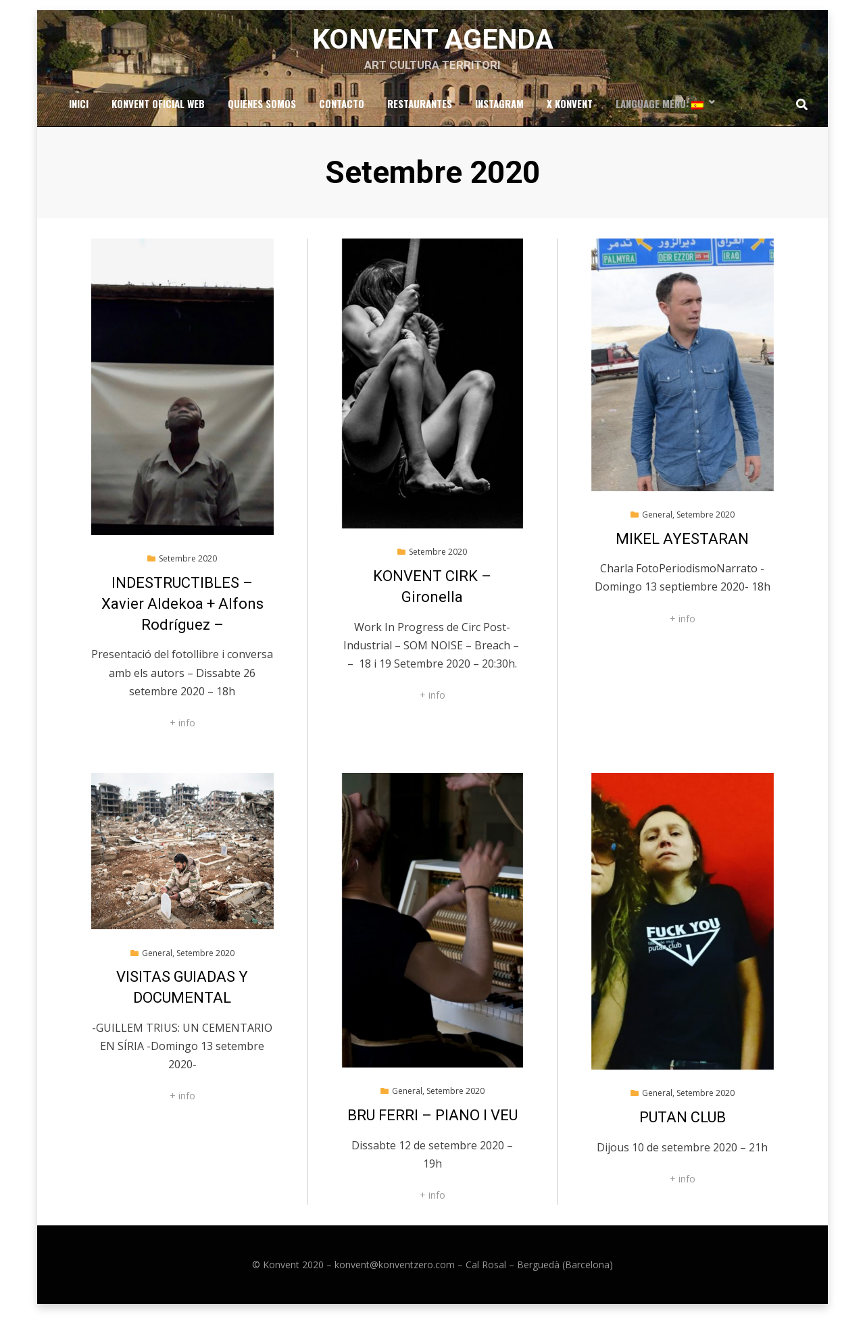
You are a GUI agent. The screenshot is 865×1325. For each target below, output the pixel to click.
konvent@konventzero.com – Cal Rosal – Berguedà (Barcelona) (474, 1275)
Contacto (341, 112)
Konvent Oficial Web (158, 112)
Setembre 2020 (188, 569)
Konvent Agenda (433, 44)
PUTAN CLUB (682, 1128)
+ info (182, 733)
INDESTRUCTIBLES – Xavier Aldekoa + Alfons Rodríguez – (182, 614)
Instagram (499, 112)
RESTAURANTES (419, 112)
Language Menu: (659, 112)
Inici (79, 112)
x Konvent (570, 112)
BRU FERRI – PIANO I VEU (432, 1126)
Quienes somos (262, 112)
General (657, 525)
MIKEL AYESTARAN (682, 549)
